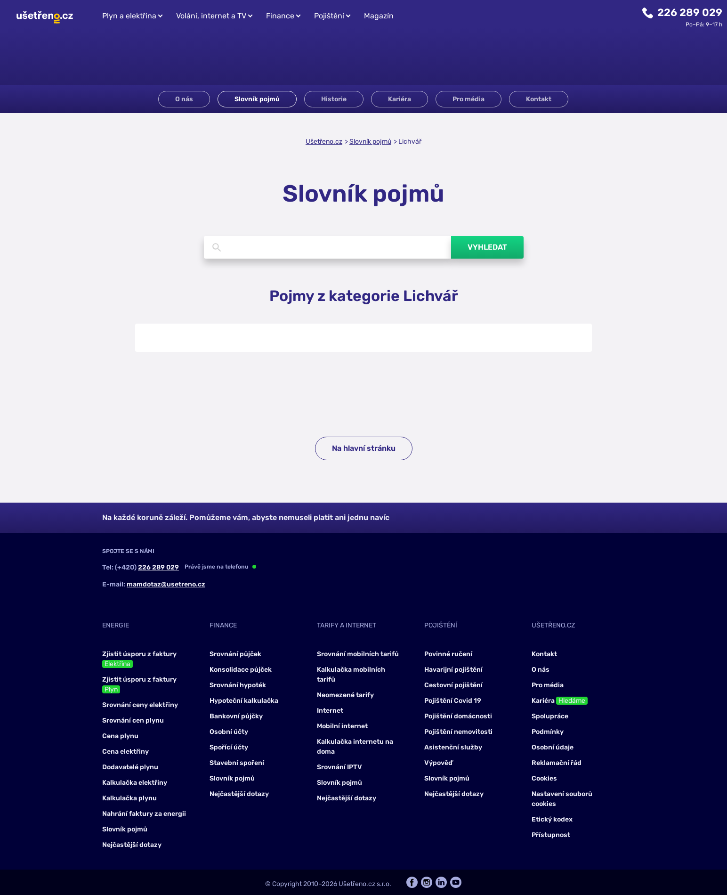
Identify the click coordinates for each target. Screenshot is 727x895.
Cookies (544, 778)
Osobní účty (229, 732)
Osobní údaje (553, 747)
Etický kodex (552, 819)
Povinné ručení (448, 654)
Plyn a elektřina (129, 15)
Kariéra (399, 99)
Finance (280, 15)
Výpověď (438, 763)
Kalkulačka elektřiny (134, 783)
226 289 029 (689, 12)
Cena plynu (120, 736)
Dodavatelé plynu (130, 767)
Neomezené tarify (345, 695)
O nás (184, 99)
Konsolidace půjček (241, 670)
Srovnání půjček (235, 654)
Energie (115, 625)
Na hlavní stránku (364, 448)
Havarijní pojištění (453, 670)
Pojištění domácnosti (458, 716)
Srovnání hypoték (238, 685)
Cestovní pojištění (453, 685)
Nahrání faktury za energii (144, 814)
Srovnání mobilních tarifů (358, 654)
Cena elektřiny (125, 752)
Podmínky (548, 732)
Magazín (379, 15)
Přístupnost (551, 835)
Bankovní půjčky (236, 716)
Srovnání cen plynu (133, 720)
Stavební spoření (237, 763)
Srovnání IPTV (339, 767)
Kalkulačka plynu (129, 798)
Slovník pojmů (257, 99)
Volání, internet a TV (211, 15)
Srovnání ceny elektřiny (140, 705)
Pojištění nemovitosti (458, 732)
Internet (330, 711)
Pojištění (329, 15)
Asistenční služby (453, 747)
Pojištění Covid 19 (452, 701)
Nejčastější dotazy (132, 845)
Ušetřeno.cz (324, 142)
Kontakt (538, 99)
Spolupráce (550, 716)
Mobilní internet (342, 726)
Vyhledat (487, 247)
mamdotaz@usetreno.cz (166, 584)
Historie (334, 99)
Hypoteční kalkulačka (244, 701)
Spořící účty (229, 747)
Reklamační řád (557, 763)
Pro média (468, 99)
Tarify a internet (346, 625)
